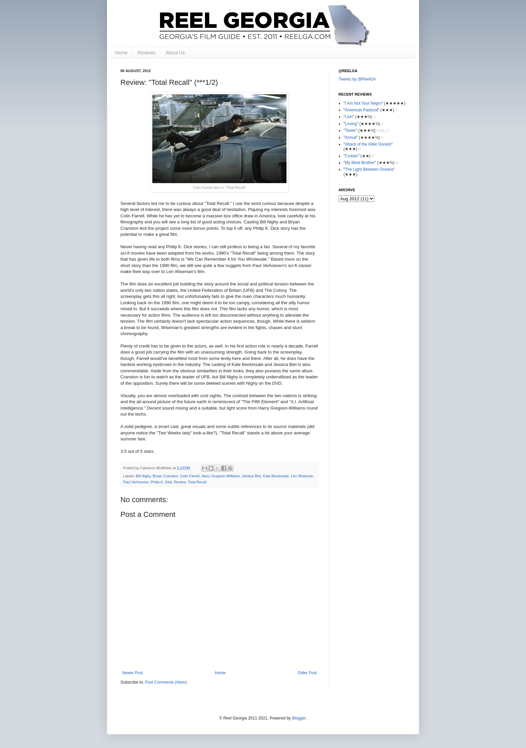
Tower (350, 130)
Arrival (350, 137)
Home (121, 52)
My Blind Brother (360, 162)
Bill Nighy (143, 476)
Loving (351, 123)
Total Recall (197, 482)
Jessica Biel (251, 476)
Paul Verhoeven (136, 482)
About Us (175, 52)
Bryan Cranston (165, 476)
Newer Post (132, 673)
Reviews (146, 52)
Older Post (307, 673)
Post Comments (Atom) (166, 682)
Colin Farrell (189, 476)
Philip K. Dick (161, 482)
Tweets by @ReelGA (357, 79)
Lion (349, 116)
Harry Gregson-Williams (220, 476)
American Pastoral (361, 110)
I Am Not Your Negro (363, 103)
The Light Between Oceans (369, 169)
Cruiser (351, 156)
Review (180, 482)
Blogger (299, 718)
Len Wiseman (302, 476)
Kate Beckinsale (276, 476)
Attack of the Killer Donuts (368, 144)
